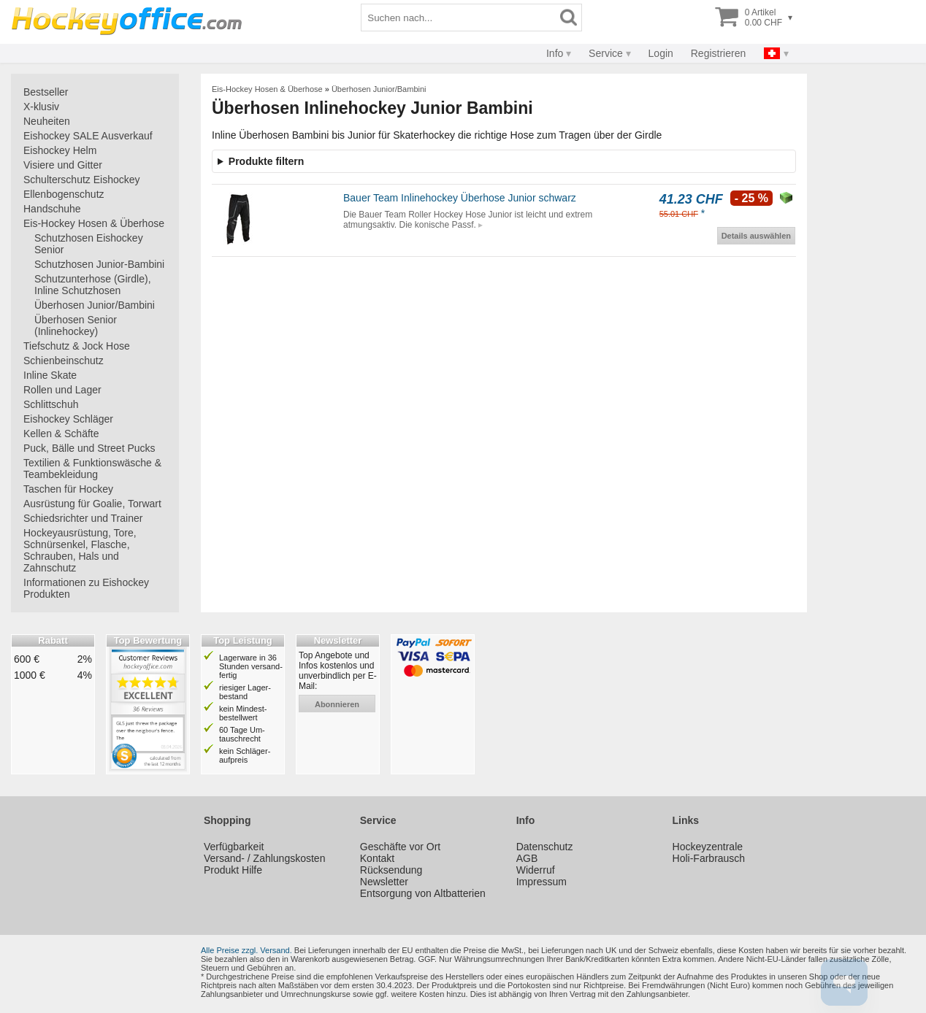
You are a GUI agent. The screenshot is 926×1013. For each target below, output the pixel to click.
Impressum (541, 881)
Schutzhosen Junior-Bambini (99, 264)
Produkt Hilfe (233, 870)
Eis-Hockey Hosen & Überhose (93, 223)
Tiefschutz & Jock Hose (76, 346)
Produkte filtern (266, 161)
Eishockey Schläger (68, 419)
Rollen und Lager (62, 390)
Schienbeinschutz (63, 360)
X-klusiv (41, 106)
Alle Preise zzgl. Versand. (246, 950)
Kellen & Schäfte (61, 433)
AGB (527, 858)
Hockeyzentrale (708, 846)
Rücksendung (391, 870)
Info (554, 53)
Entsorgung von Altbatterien (423, 893)
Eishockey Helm (59, 150)
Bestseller (45, 92)
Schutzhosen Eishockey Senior (88, 243)
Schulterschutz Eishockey (81, 179)
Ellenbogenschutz (63, 194)
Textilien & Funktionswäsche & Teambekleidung (92, 468)
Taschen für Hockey (68, 489)
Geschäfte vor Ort (400, 846)
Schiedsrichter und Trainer (82, 518)
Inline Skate (50, 375)
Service (606, 53)
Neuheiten (46, 121)
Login (660, 53)
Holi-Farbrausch (709, 858)
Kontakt (377, 858)
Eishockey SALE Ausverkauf (88, 136)
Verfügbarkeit (234, 846)
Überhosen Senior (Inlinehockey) (75, 325)
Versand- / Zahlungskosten (265, 858)
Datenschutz (544, 846)
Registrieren (718, 53)
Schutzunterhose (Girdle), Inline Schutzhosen (92, 284)
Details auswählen (756, 235)
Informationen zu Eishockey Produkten (86, 588)
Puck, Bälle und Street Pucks (89, 448)
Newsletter (384, 881)
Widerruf (535, 870)
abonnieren (337, 704)
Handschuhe (52, 209)
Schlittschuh (50, 404)
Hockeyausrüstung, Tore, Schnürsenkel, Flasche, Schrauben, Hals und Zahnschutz (80, 550)
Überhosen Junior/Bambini (94, 305)
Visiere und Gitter (62, 165)
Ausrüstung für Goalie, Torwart (92, 503)
